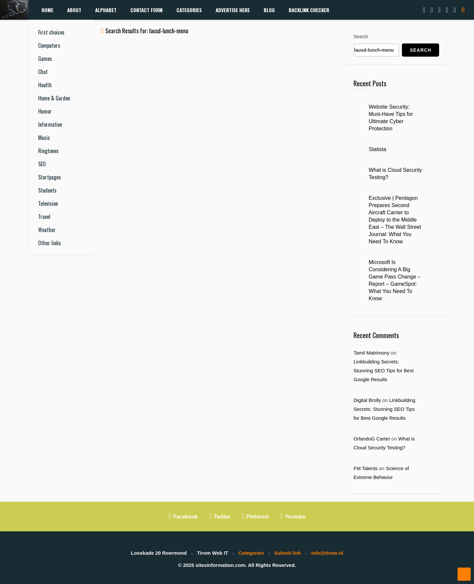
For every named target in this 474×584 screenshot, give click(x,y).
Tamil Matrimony (371, 353)
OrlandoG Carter (372, 438)
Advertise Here (233, 9)
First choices (51, 32)
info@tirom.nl (327, 553)
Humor (45, 111)
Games (45, 59)
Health (45, 85)
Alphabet (106, 9)
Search (361, 36)
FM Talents (366, 468)
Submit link (287, 553)
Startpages (49, 177)
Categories (189, 9)
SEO (42, 164)
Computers (49, 45)
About (74, 9)
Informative (50, 124)
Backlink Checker (309, 9)
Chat (43, 72)
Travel (44, 217)
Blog (269, 9)
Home (47, 9)
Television (48, 203)
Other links (49, 243)
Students (47, 190)
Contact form (146, 9)
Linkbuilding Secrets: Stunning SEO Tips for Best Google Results (384, 370)
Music (44, 138)
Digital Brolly (367, 400)
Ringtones (48, 151)
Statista (377, 149)
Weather (47, 230)
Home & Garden (54, 98)
